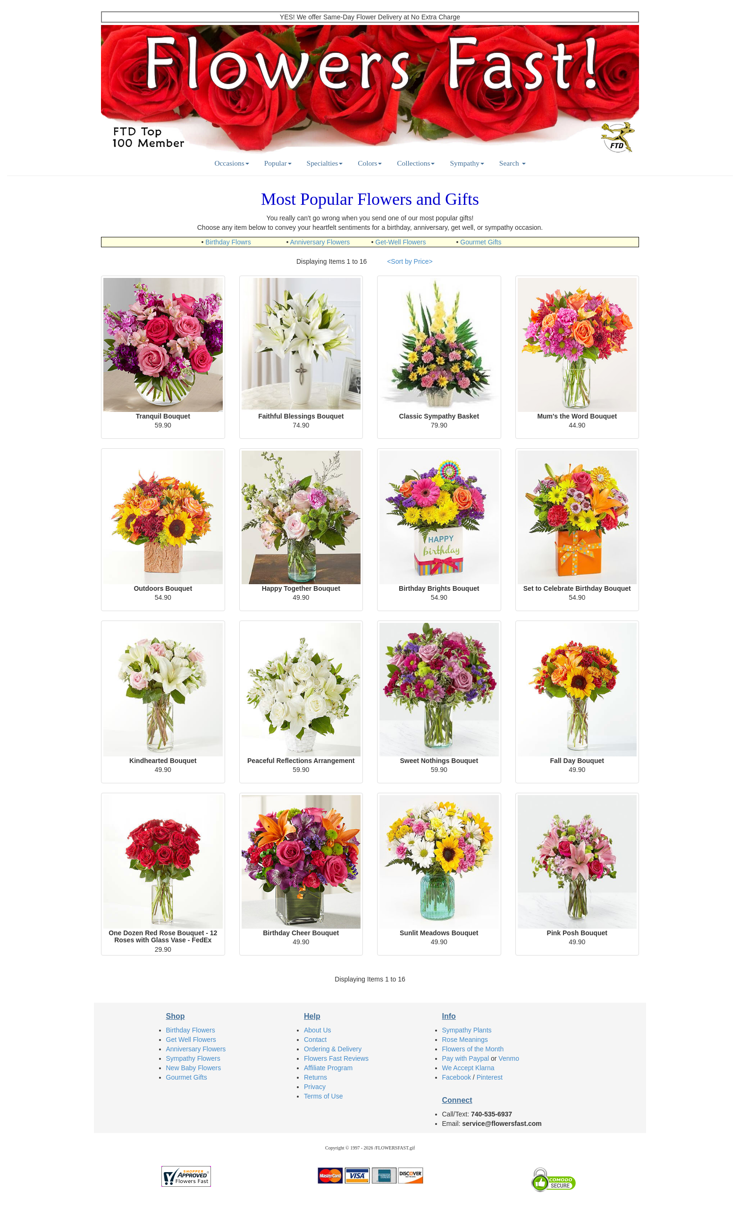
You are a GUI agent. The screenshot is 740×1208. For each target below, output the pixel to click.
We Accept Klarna (468, 1068)
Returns (315, 1077)
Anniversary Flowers (320, 242)
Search (512, 163)
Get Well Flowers (191, 1039)
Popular (278, 163)
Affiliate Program (328, 1068)
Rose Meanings (465, 1039)
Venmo (508, 1058)
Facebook (456, 1077)
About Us (317, 1030)
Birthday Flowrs (228, 242)
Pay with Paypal (465, 1058)
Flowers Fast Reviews (336, 1058)
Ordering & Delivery (333, 1049)
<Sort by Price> (410, 261)
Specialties (325, 163)
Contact (315, 1039)
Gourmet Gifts (480, 242)
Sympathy (467, 163)
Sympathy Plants (467, 1030)
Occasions (231, 163)
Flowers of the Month (473, 1049)
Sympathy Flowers (193, 1058)
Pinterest (490, 1077)
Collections (416, 163)
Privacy (315, 1087)
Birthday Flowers (190, 1030)
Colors (370, 163)
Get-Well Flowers (400, 242)
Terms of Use (323, 1096)
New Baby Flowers (193, 1068)
